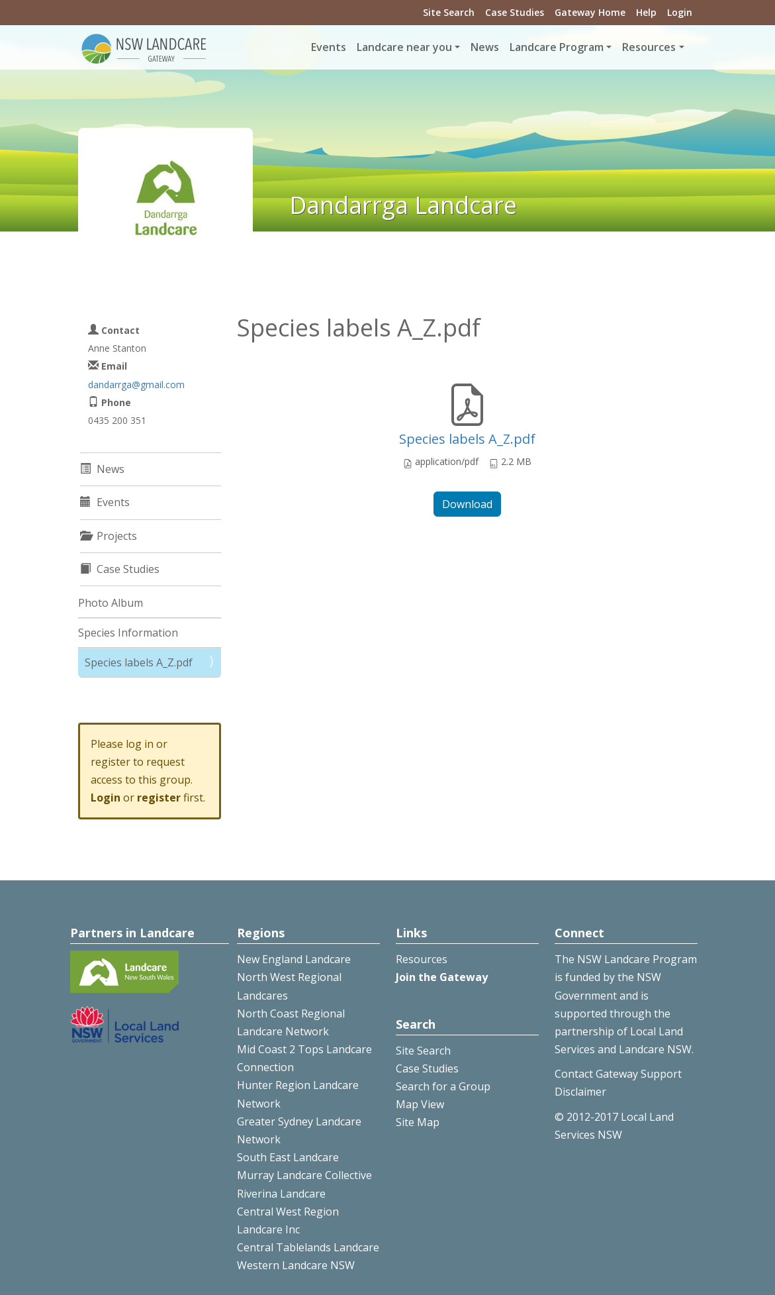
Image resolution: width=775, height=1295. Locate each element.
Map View (420, 1104)
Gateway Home (590, 12)
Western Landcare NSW (296, 1265)
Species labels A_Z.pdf (467, 439)
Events (328, 47)
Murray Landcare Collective (304, 1175)
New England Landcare (294, 959)
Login (679, 12)
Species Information (128, 632)
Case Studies (514, 12)
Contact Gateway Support (618, 1073)
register (159, 797)
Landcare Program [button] (557, 47)
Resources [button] (649, 47)
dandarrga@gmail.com (136, 384)
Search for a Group (443, 1086)
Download (467, 504)
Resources (421, 959)
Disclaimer (580, 1091)
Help (646, 12)
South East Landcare (288, 1157)
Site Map (417, 1122)
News (485, 47)
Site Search (449, 12)
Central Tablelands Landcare (308, 1247)
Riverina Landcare (281, 1193)
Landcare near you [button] (404, 47)
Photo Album (110, 603)
